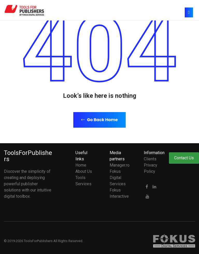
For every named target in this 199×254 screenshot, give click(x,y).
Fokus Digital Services (118, 177)
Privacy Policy (150, 168)
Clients (150, 158)
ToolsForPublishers (28, 156)
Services (83, 183)
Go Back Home (99, 120)
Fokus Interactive (119, 193)
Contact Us (184, 157)
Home (80, 165)
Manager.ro (120, 165)
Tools (80, 177)
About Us (83, 171)
